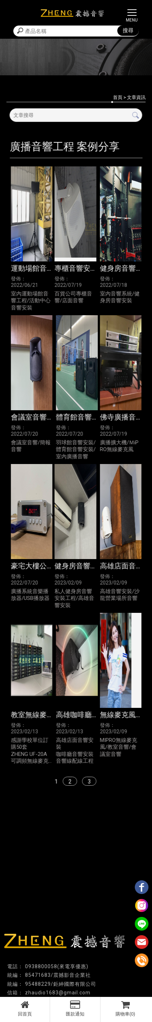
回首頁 (25, 1008)
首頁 (117, 97)
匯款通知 (75, 1008)
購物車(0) (125, 1008)
